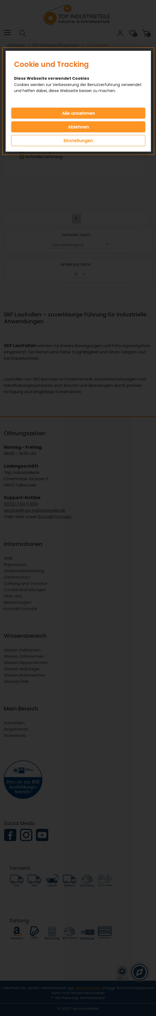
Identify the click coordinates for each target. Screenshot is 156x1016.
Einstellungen (78, 141)
